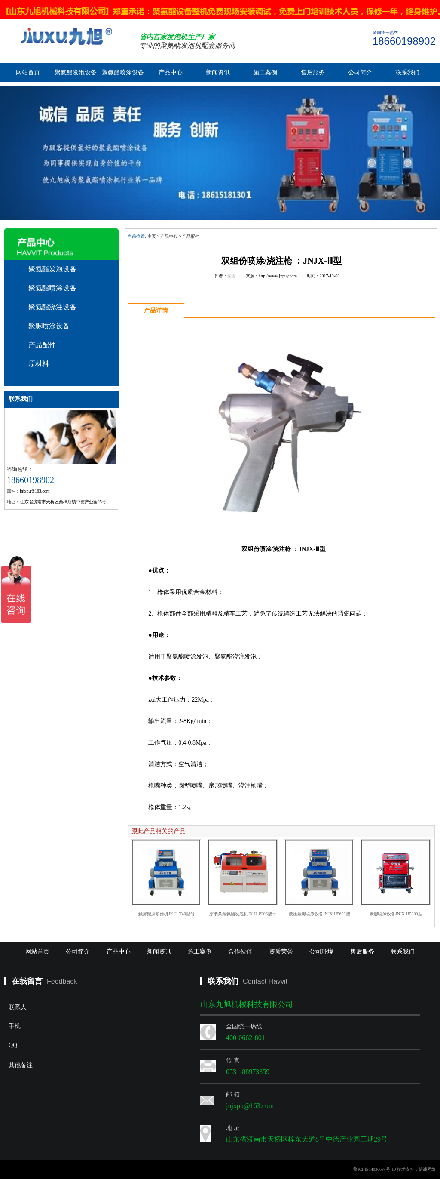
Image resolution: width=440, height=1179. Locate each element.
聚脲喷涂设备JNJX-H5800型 (396, 913)
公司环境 (321, 951)
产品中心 (171, 72)
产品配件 (42, 344)
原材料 (38, 363)
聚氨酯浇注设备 (52, 307)
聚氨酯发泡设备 (76, 72)
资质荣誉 (281, 951)
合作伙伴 (240, 951)
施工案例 (265, 72)
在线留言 (27, 981)
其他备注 (79, 1089)
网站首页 (28, 72)
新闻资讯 (218, 72)
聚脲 (231, 276)
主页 (151, 236)
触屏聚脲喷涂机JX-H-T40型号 (166, 913)
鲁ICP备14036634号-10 (374, 1169)
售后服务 (313, 72)
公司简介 (360, 72)
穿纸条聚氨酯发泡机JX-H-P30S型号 (242, 913)
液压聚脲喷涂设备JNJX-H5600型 (319, 913)
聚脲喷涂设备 (49, 325)
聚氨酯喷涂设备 (123, 72)
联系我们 (407, 72)
